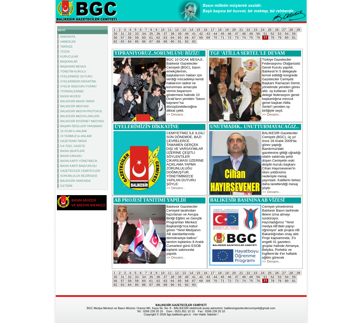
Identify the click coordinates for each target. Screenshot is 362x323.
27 (284, 30)
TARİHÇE (66, 46)
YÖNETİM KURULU (73, 71)
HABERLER (68, 41)
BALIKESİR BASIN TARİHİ (77, 101)
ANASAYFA (67, 36)
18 (220, 30)
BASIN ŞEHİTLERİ (72, 150)
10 (162, 30)
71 (222, 37)
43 (208, 34)
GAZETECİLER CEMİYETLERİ (80, 170)
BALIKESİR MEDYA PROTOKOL (81, 111)
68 (201, 37)
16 (205, 30)
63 (165, 37)
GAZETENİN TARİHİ (73, 141)
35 (151, 34)
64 (172, 37)
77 (265, 37)
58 (130, 37)
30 (115, 34)
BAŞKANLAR (69, 61)
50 (258, 34)
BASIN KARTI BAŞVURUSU (78, 165)
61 (151, 37)
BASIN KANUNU (71, 155)
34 (144, 34)
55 (294, 34)
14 (191, 30)
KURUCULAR (69, 56)
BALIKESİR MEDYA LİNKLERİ (80, 116)
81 (294, 37)
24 (263, 30)
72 (230, 37)
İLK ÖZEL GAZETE (72, 146)
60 (144, 37)
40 (187, 34)
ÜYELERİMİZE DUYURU (76, 76)
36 (158, 34)
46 (230, 34)
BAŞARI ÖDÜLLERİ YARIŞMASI (81, 126)
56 (115, 37)
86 (144, 41)
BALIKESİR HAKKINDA (75, 180)
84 (130, 41)
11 (170, 30)
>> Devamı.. (175, 114)
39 (179, 34)
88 (158, 41)
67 (194, 37)
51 (265, 34)
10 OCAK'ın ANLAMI (73, 131)
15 (198, 30)
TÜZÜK (65, 51)
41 (194, 34)
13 (184, 30)
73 (237, 37)
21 (241, 30)
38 (172, 34)
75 (251, 37)
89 (165, 41)
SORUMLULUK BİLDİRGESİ (78, 175)
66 (187, 37)
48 (244, 34)
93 (194, 41)
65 (179, 37)
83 (122, 41)
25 (270, 30)
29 (298, 30)
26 (277, 30)
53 (280, 34)
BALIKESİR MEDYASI (74, 106)
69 (208, 37)
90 (172, 41)
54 (287, 34)
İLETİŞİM (66, 185)
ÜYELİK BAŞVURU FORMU (78, 86)
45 (222, 34)
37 (165, 34)
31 (122, 34)
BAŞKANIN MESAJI (73, 66)
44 (215, 34)
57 (122, 37)
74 (244, 37)
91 (179, 41)
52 (272, 34)
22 (248, 30)
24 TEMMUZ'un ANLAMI (76, 136)
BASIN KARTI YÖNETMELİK (78, 160)
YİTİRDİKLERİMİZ (72, 91)
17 (213, 30)
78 (272, 37)
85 (137, 41)
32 (130, 34)
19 (227, 30)
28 (291, 30)
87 (151, 41)
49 (251, 34)
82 (115, 41)
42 (201, 34)
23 (255, 30)
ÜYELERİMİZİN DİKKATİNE (78, 81)
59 (137, 37)
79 (280, 37)
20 (234, 30)
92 (187, 41)
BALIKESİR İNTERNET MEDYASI (82, 121)
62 (158, 37)
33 (137, 34)
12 (177, 30)
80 (287, 37)
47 (237, 34)
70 (215, 37)
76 (258, 37)
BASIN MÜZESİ (70, 96)
